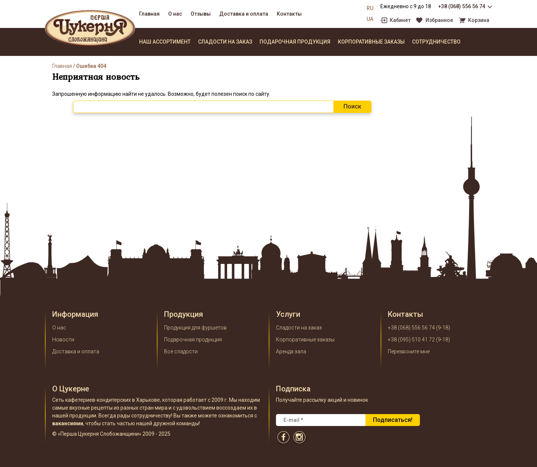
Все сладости (181, 351)
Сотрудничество (436, 42)
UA (370, 19)
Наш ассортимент (165, 42)
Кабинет (400, 20)
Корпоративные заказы (371, 42)
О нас (175, 14)
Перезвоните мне (409, 351)
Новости (63, 340)
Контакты (289, 14)
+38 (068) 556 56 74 (461, 6)
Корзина (478, 20)
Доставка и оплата (243, 14)
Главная (149, 14)
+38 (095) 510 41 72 (411, 340)
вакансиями (67, 423)
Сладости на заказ (225, 42)
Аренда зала (291, 351)
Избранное (439, 20)
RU (370, 8)
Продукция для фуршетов (195, 328)
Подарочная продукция (295, 42)
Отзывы (201, 14)
